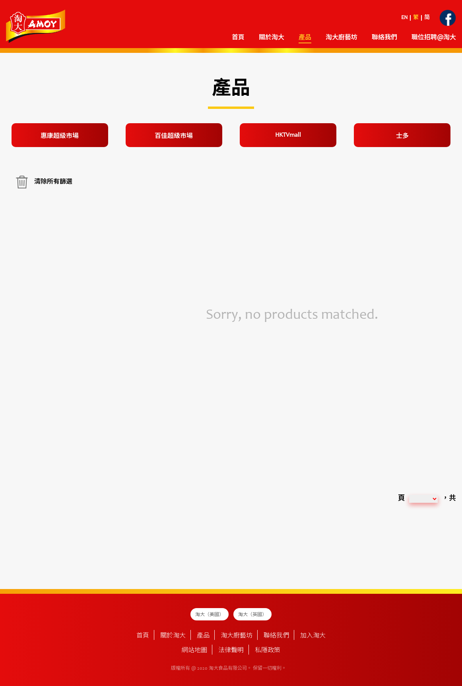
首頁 (238, 38)
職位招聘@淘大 (434, 38)
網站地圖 (194, 650)
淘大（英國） (252, 614)
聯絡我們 (384, 38)
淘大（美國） (209, 614)
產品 (305, 38)
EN (404, 18)
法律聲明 (231, 650)
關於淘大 (271, 38)
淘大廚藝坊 (341, 38)
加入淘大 (313, 636)
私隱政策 (267, 650)
